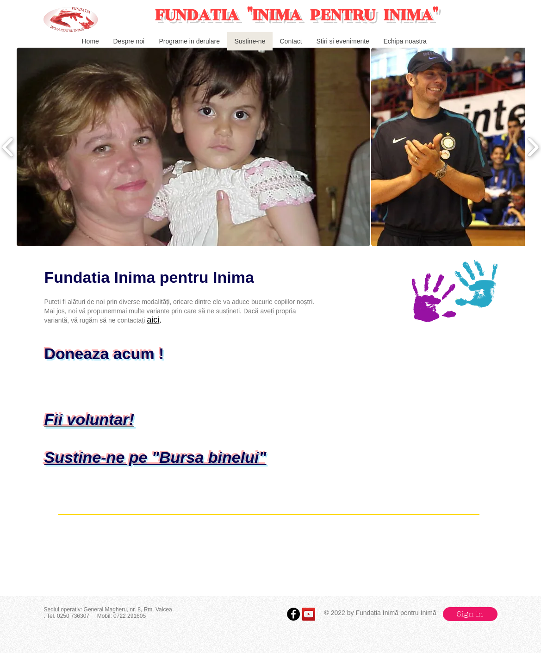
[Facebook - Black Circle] (293, 614)
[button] (193, 147)
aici (153, 319)
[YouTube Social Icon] (308, 614)
